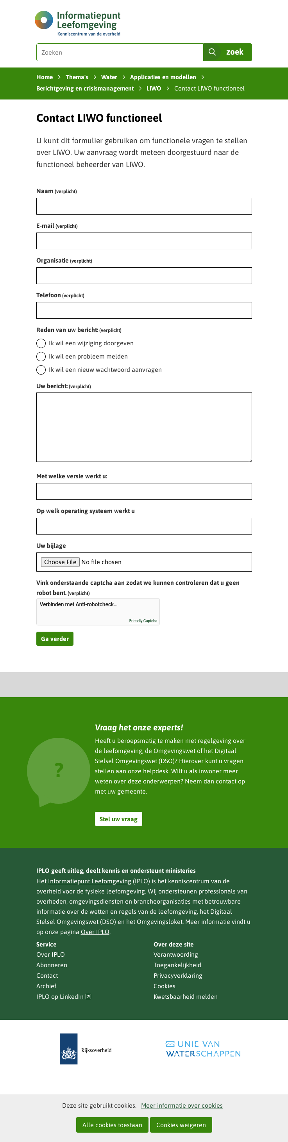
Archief (46, 985)
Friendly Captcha (143, 621)
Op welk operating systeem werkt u (85, 510)
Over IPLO (95, 931)
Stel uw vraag (119, 818)
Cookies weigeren (181, 1124)
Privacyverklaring (178, 975)
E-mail (57, 225)
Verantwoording (176, 954)
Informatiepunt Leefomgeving (89, 880)
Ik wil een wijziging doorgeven (91, 342)
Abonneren (51, 964)
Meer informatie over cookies (182, 1105)
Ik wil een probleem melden (88, 356)
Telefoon (60, 294)
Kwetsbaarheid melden (186, 996)
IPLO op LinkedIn (64, 996)
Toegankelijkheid (177, 964)
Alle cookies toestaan (112, 1124)
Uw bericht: (63, 385)
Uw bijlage (51, 545)
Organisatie (64, 260)
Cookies (164, 985)
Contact (47, 975)
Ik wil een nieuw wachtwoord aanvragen (105, 369)
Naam (56, 190)
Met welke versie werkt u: (71, 476)
